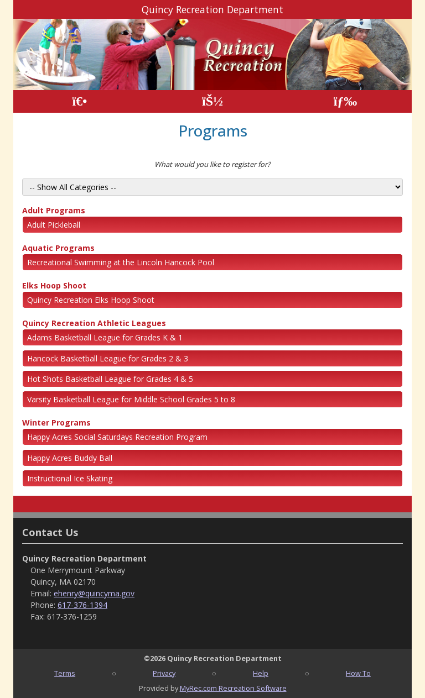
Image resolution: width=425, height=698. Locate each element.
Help (260, 673)
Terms (64, 673)
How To (358, 673)
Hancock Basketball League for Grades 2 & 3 (107, 358)
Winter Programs (56, 422)
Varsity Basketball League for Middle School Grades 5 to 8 (131, 399)
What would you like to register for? (212, 164)
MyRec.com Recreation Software (233, 688)
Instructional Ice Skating (69, 478)
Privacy (164, 673)
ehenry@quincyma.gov (94, 593)
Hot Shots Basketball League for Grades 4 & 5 (110, 379)
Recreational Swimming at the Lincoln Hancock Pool (120, 262)
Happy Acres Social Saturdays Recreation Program (117, 437)
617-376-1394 (82, 605)
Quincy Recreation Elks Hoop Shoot (90, 300)
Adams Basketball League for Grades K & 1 (105, 337)
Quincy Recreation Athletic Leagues (94, 323)
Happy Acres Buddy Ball (69, 458)
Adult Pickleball (53, 224)
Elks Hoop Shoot (54, 285)
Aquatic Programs (58, 248)
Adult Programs (53, 210)
